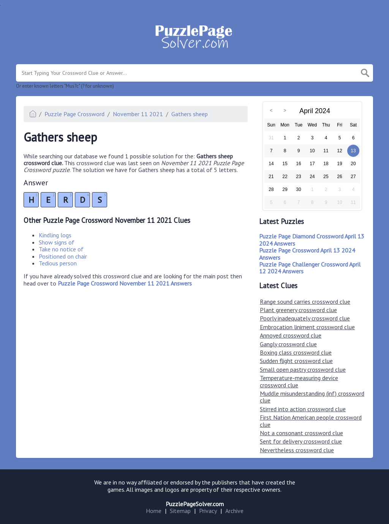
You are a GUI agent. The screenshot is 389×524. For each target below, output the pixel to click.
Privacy (208, 511)
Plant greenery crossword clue (298, 310)
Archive (234, 511)
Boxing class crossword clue (296, 352)
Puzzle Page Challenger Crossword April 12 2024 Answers (310, 267)
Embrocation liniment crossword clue (307, 327)
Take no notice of (61, 249)
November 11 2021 (138, 114)
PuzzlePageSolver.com (195, 504)
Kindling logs (55, 235)
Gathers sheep (189, 114)
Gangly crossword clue (288, 344)
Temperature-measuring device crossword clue (299, 381)
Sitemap (180, 511)
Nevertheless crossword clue (297, 450)
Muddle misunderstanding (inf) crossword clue (312, 397)
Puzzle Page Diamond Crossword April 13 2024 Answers (311, 239)
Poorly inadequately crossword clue (305, 318)
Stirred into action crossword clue (303, 409)
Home (153, 511)
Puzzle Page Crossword (74, 114)
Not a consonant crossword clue (301, 433)
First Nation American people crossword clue (311, 421)
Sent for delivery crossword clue (301, 441)
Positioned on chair (63, 256)
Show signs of (56, 242)
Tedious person (58, 263)
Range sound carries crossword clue (305, 301)
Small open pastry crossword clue (303, 369)
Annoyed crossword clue (290, 335)
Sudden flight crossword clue (296, 361)
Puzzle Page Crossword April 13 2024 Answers (307, 253)
